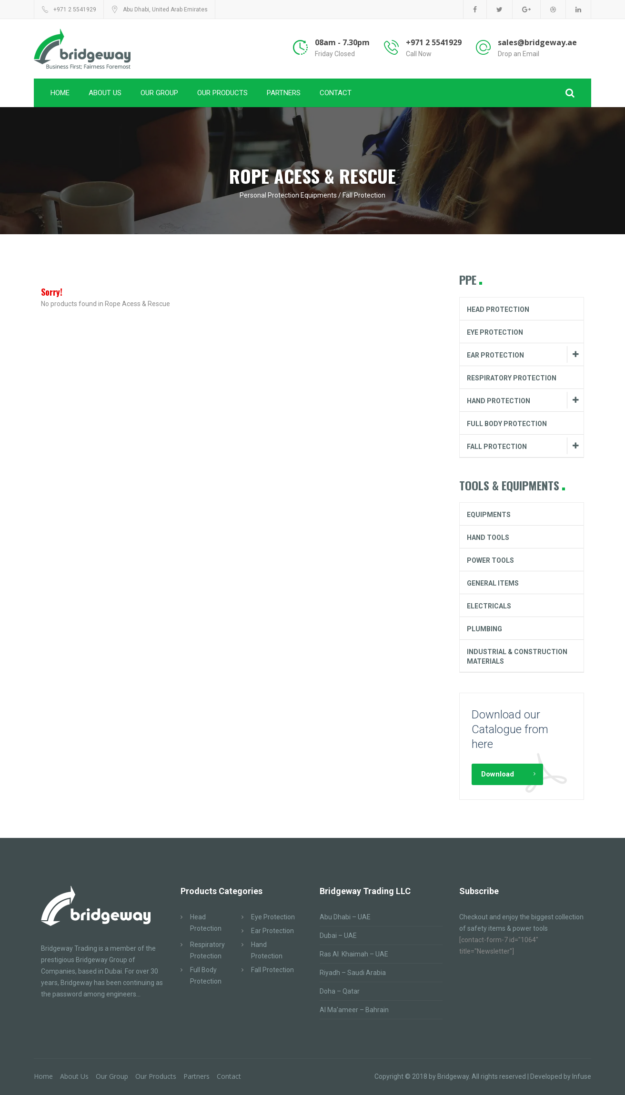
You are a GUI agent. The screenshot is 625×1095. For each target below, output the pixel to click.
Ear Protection (495, 355)
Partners (284, 93)
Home (60, 93)
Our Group (159, 93)
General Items (493, 583)
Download (497, 774)
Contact (336, 93)
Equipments (489, 514)
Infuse (581, 1076)
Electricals (489, 606)
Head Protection (498, 309)
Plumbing (484, 629)
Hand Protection (498, 401)
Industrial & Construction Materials (517, 656)
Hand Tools (488, 537)
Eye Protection (495, 332)
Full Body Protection (507, 424)
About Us (105, 93)
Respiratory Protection (511, 378)
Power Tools (490, 560)
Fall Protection (497, 446)
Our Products (222, 93)
